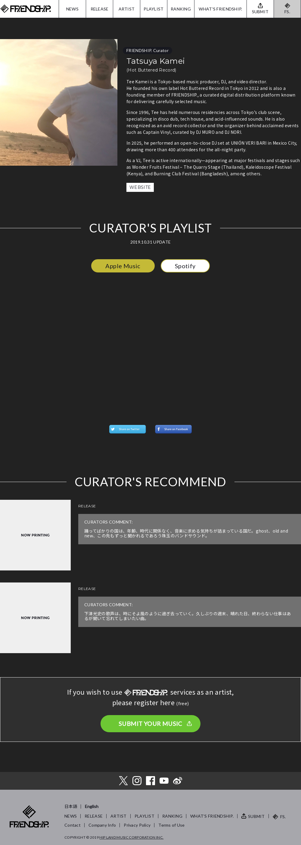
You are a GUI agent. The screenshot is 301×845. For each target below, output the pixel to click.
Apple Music (122, 265)
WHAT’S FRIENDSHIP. (212, 816)
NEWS (72, 8)
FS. (287, 11)
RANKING (181, 8)
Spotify (185, 265)
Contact (72, 825)
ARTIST (127, 8)
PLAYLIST (153, 8)
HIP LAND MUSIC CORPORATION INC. (131, 837)
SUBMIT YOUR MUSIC (150, 723)
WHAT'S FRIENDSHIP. (220, 8)
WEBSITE (140, 187)
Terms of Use (171, 825)
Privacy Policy (137, 825)
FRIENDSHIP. (25, 9)
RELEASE (100, 8)
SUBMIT (256, 816)
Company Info (102, 825)
